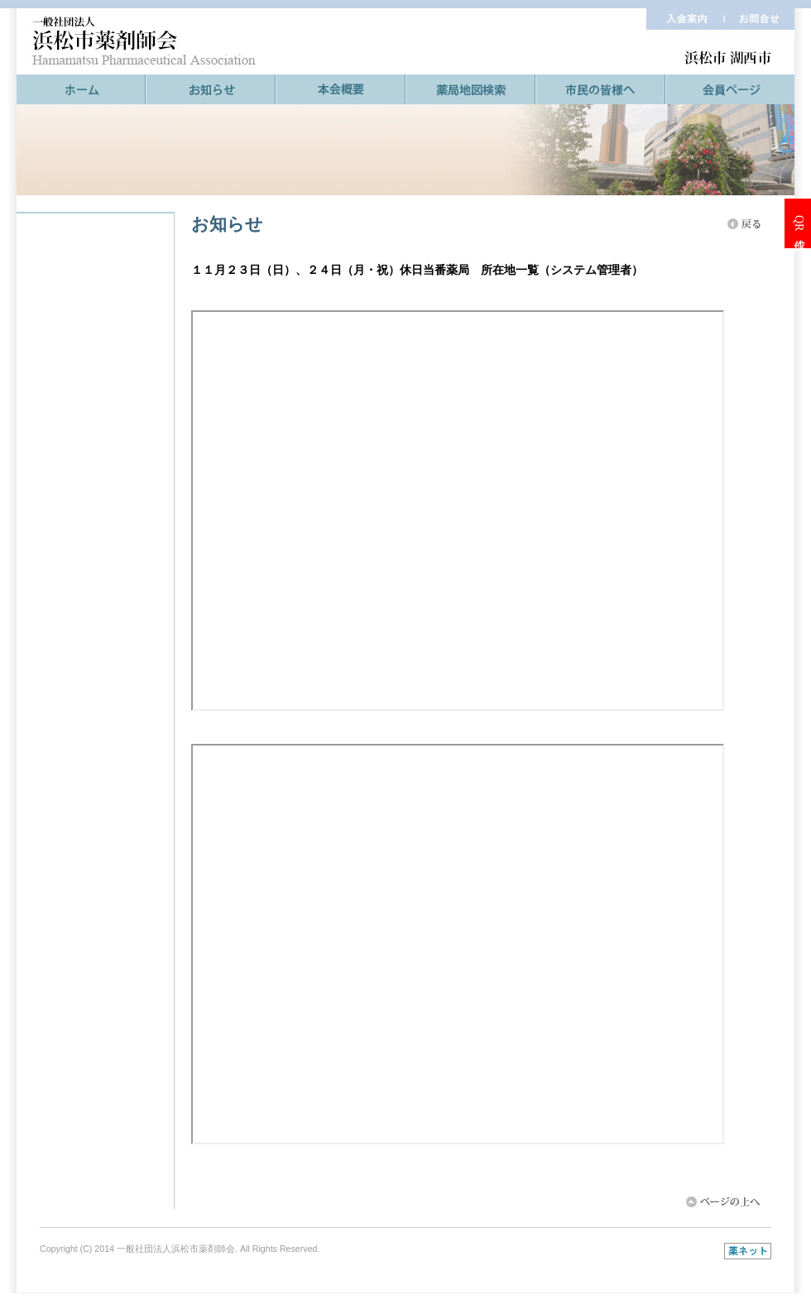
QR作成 (799, 223)
